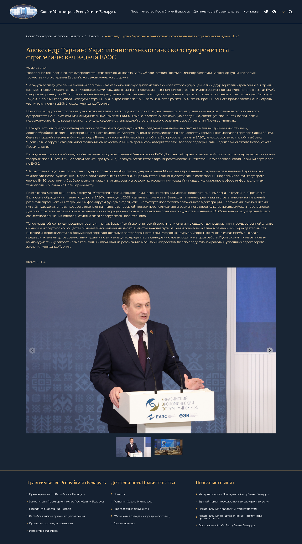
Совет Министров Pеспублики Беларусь (78, 11)
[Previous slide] (32, 350)
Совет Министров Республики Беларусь (54, 36)
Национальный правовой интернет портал (228, 508)
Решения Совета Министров (133, 501)
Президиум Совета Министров (50, 508)
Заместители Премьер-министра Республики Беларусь (67, 501)
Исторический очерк (43, 530)
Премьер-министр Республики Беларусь (57, 494)
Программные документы (131, 508)
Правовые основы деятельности (51, 523)
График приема (124, 523)
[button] (133, 447)
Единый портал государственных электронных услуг (234, 501)
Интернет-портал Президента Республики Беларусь (234, 494)
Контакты (251, 11)
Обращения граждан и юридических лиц (142, 516)
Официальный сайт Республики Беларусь (227, 525)
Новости (94, 36)
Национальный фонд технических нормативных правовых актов (231, 517)
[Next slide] (270, 350)
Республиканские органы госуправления (57, 516)
